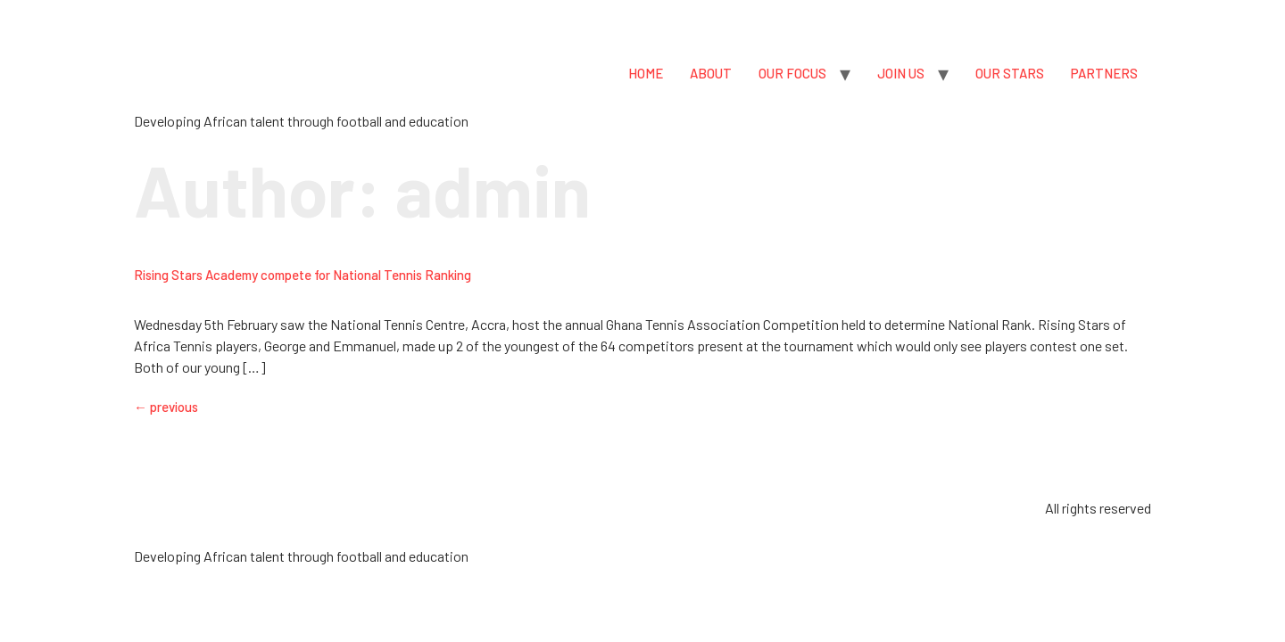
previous (166, 407)
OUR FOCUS (792, 73)
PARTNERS (1104, 73)
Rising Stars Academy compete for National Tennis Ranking (302, 275)
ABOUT (711, 73)
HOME (645, 73)
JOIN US (900, 73)
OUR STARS (1009, 73)
